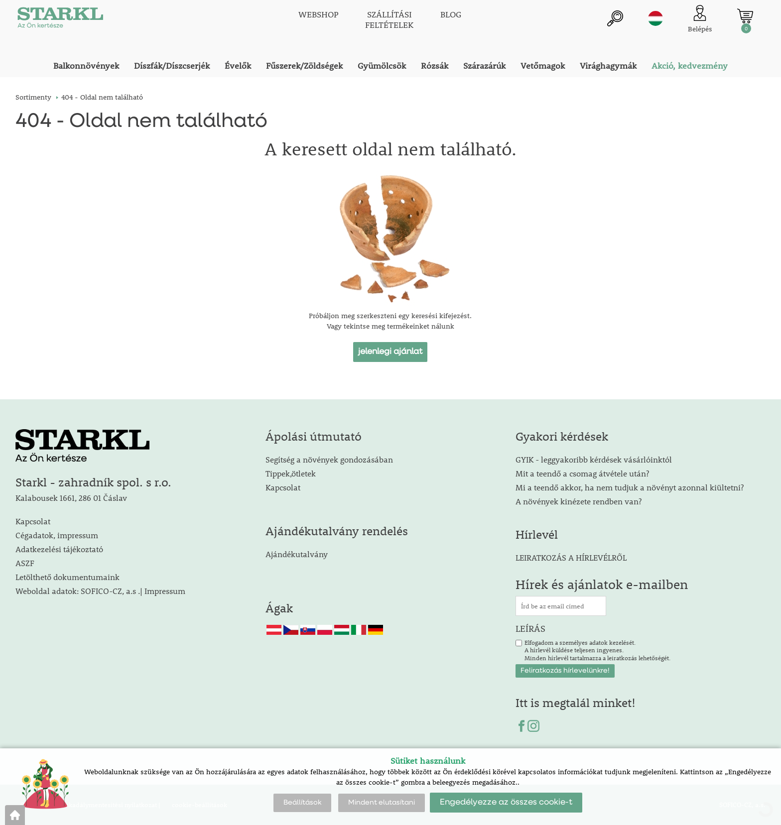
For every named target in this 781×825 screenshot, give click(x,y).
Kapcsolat (32, 521)
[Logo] (60, 19)
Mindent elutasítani (381, 802)
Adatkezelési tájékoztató (59, 549)
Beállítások (302, 802)
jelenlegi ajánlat (390, 352)
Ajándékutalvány (296, 554)
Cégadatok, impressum (56, 535)
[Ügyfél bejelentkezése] (700, 19)
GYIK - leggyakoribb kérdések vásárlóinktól (594, 459)
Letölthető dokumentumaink (67, 577)
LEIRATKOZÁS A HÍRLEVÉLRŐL (571, 557)
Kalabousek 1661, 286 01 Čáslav (71, 497)
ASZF (24, 563)
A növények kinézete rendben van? (579, 501)
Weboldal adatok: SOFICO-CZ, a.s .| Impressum (100, 591)
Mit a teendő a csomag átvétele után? (582, 473)
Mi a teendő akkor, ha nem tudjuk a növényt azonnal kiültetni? (630, 487)
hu (655, 18)
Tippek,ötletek (290, 473)
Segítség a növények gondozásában (329, 459)
